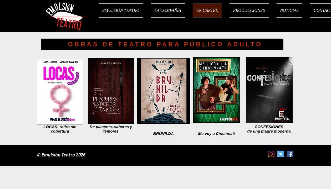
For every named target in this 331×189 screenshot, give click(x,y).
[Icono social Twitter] (280, 154)
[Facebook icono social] (290, 154)
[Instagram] (271, 154)
